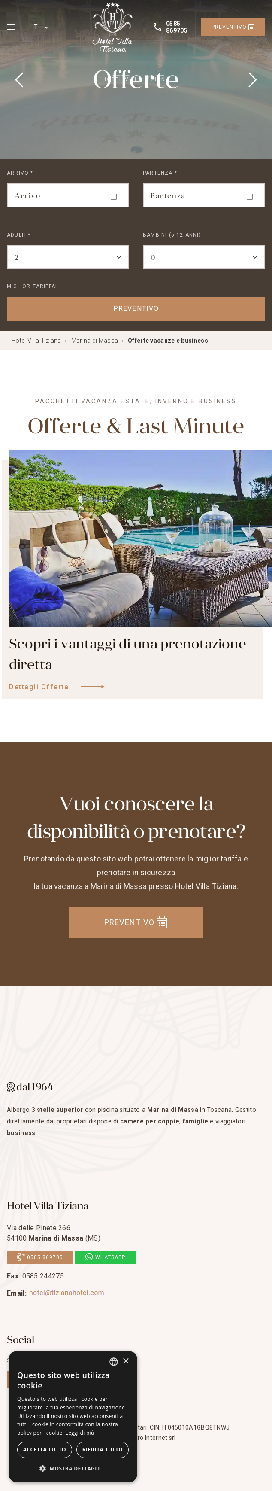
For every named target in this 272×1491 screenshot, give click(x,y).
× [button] (125, 1361)
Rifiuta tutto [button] (102, 1449)
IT (35, 27)
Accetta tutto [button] (44, 1449)
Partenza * (160, 173)
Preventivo (233, 27)
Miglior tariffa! (32, 286)
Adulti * (19, 235)
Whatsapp (105, 1257)
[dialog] (73, 1416)
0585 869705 (40, 1257)
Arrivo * (20, 173)
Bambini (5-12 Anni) (172, 235)
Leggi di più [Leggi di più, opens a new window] (80, 1432)
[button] (73, 1469)
